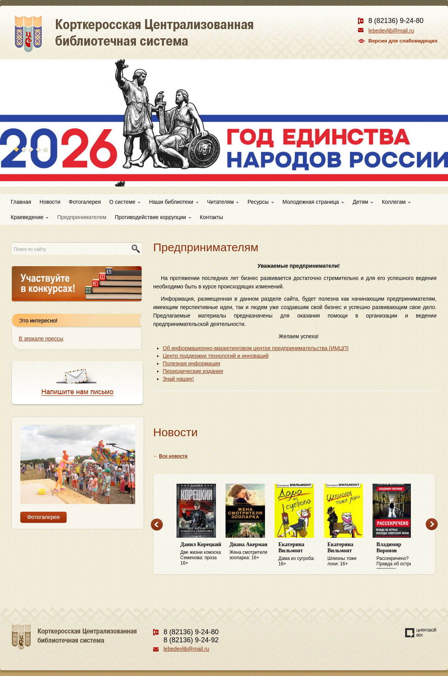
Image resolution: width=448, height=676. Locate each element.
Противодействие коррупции (153, 217)
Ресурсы (260, 202)
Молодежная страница (313, 202)
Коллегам (396, 202)
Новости (49, 202)
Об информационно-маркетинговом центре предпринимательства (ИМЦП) (255, 348)
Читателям (223, 202)
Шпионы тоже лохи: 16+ (348, 554)
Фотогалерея (85, 202)
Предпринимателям (81, 217)
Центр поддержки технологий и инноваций (215, 356)
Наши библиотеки (173, 202)
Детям (363, 202)
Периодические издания (193, 371)
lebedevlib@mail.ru (391, 31)
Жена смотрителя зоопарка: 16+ (250, 551)
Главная (21, 202)
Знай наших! (178, 379)
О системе (125, 202)
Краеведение (30, 217)
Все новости (173, 456)
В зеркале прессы (41, 339)
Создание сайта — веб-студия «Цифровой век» (421, 632)
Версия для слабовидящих (403, 41)
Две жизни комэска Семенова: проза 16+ (201, 554)
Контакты (211, 217)
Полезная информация (191, 363)
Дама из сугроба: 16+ (299, 554)
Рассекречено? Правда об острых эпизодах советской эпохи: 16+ (397, 555)
